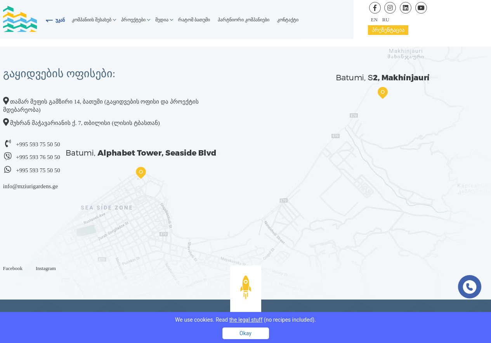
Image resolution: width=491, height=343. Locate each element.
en (374, 20)
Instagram (46, 268)
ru (385, 20)
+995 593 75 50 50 (38, 144)
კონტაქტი (287, 20)
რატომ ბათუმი (194, 20)
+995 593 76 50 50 (38, 157)
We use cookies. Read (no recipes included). (245, 320)
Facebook (13, 268)
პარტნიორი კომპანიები (243, 20)
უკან (60, 20)
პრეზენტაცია (388, 30)
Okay (245, 333)
